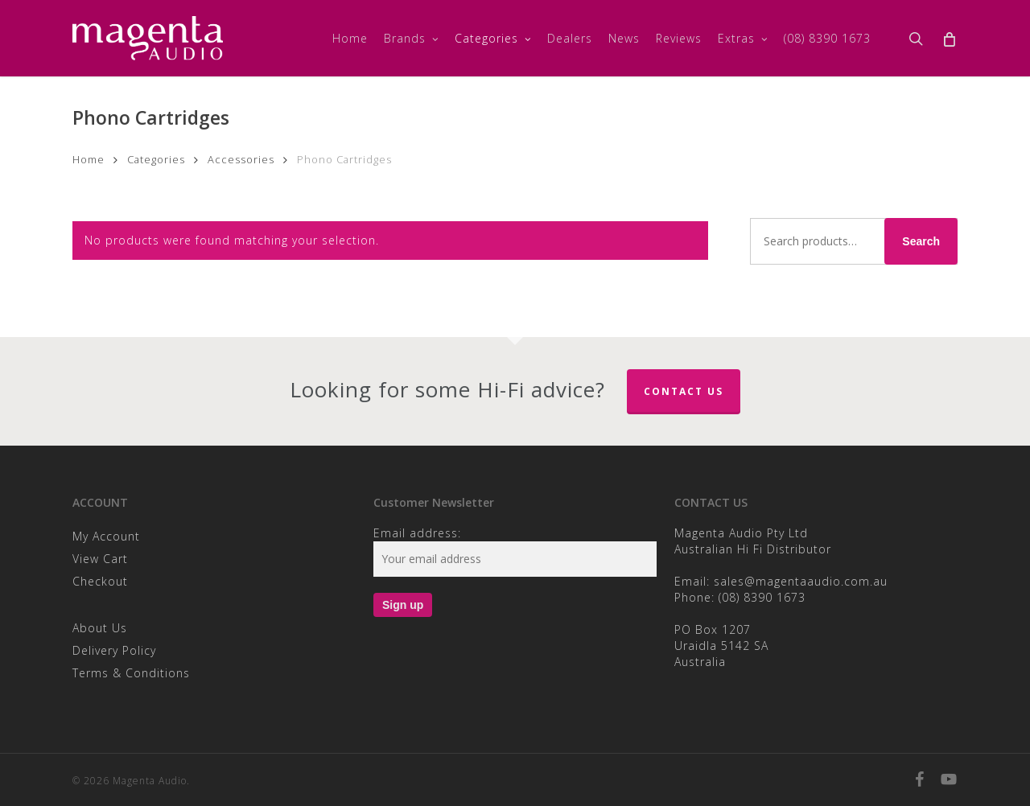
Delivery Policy (114, 650)
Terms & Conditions (131, 673)
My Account (106, 536)
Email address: (417, 533)
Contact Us (683, 391)
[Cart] (949, 39)
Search (921, 241)
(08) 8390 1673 (762, 597)
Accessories (241, 159)
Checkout (100, 581)
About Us (99, 627)
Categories (156, 159)
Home (88, 159)
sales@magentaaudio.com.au (801, 581)
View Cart (100, 558)
